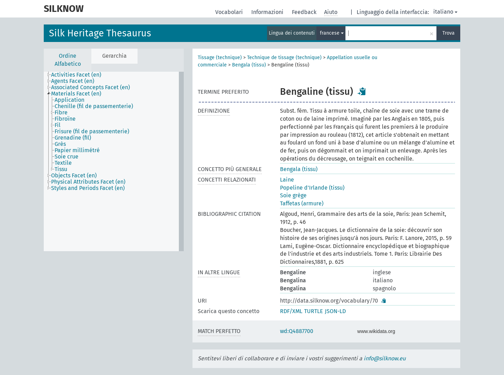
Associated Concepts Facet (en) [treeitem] (90, 87)
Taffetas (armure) (301, 203)
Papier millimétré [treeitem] (77, 150)
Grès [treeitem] (60, 144)
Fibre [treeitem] (61, 112)
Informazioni (268, 12)
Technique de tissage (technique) (284, 58)
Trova (448, 33)
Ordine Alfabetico (68, 59)
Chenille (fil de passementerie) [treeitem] (94, 106)
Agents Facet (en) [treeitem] (72, 81)
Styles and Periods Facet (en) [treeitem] (88, 188)
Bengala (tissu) (249, 65)
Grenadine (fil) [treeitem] (73, 138)
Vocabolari (229, 12)
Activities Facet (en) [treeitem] (76, 75)
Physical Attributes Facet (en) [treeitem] (88, 182)
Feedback (305, 12)
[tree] (114, 161)
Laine (287, 179)
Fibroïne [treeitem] (65, 119)
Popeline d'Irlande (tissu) (312, 187)
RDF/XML (291, 311)
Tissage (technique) (220, 58)
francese (332, 33)
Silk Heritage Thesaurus (100, 33)
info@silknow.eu (385, 358)
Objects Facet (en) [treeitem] (74, 175)
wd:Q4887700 (296, 331)
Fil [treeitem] (58, 125)
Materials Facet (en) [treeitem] (76, 94)
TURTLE (313, 311)
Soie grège (293, 195)
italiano (445, 11)
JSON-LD (335, 311)
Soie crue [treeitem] (66, 157)
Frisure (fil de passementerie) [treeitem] (92, 131)
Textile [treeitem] (63, 163)
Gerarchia (114, 55)
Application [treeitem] (69, 100)
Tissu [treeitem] (61, 169)
